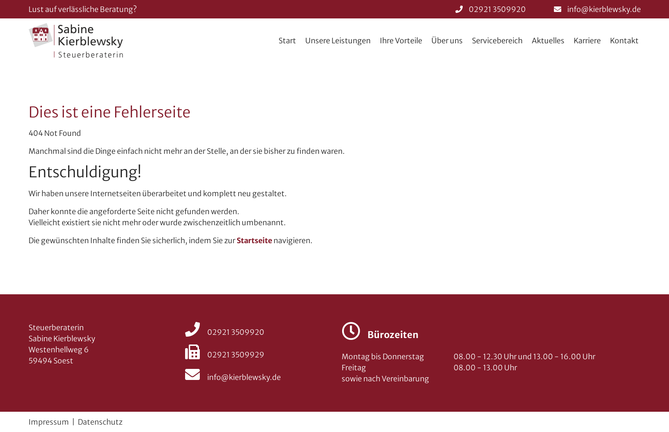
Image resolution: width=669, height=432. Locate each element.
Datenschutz (100, 421)
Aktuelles (548, 40)
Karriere (587, 40)
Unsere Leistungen (338, 40)
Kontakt (624, 40)
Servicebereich (497, 40)
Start (287, 40)
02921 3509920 (497, 9)
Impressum (49, 421)
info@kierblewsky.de (604, 9)
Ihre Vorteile (401, 40)
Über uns (447, 40)
